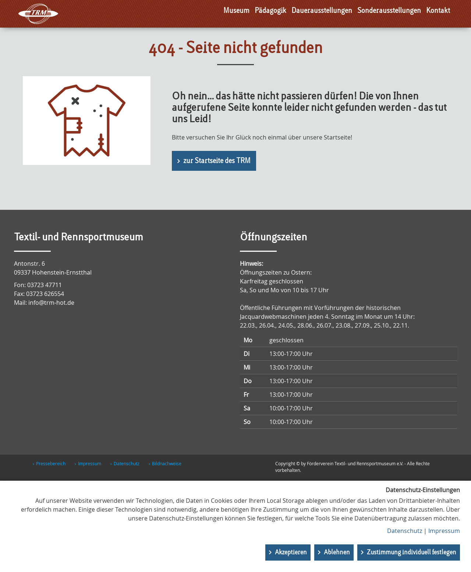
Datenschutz (126, 463)
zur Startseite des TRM (217, 161)
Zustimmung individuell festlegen (411, 552)
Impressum (89, 463)
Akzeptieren (291, 552)
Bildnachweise (166, 463)
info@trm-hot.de (51, 303)
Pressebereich (50, 463)
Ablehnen (337, 552)
